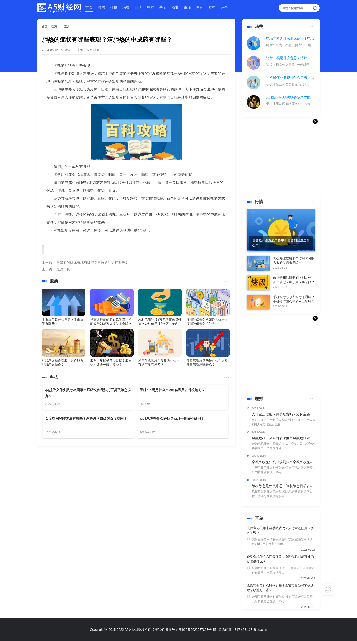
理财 (150, 7)
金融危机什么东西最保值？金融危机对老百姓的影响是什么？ (298, 438)
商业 (175, 7)
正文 (67, 26)
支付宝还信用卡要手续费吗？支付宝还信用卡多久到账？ (294, 414)
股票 (101, 7)
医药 (199, 7)
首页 (89, 7)
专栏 (212, 7)
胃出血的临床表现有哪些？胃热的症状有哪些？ (92, 262)
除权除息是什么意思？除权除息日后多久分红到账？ (291, 486)
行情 (138, 7)
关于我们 (158, 629)
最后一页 (63, 269)
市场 (187, 7)
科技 (113, 7)
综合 (224, 7)
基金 (162, 7)
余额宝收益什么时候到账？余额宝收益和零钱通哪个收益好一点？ (301, 462)
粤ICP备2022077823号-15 (197, 629)
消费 (126, 7)
